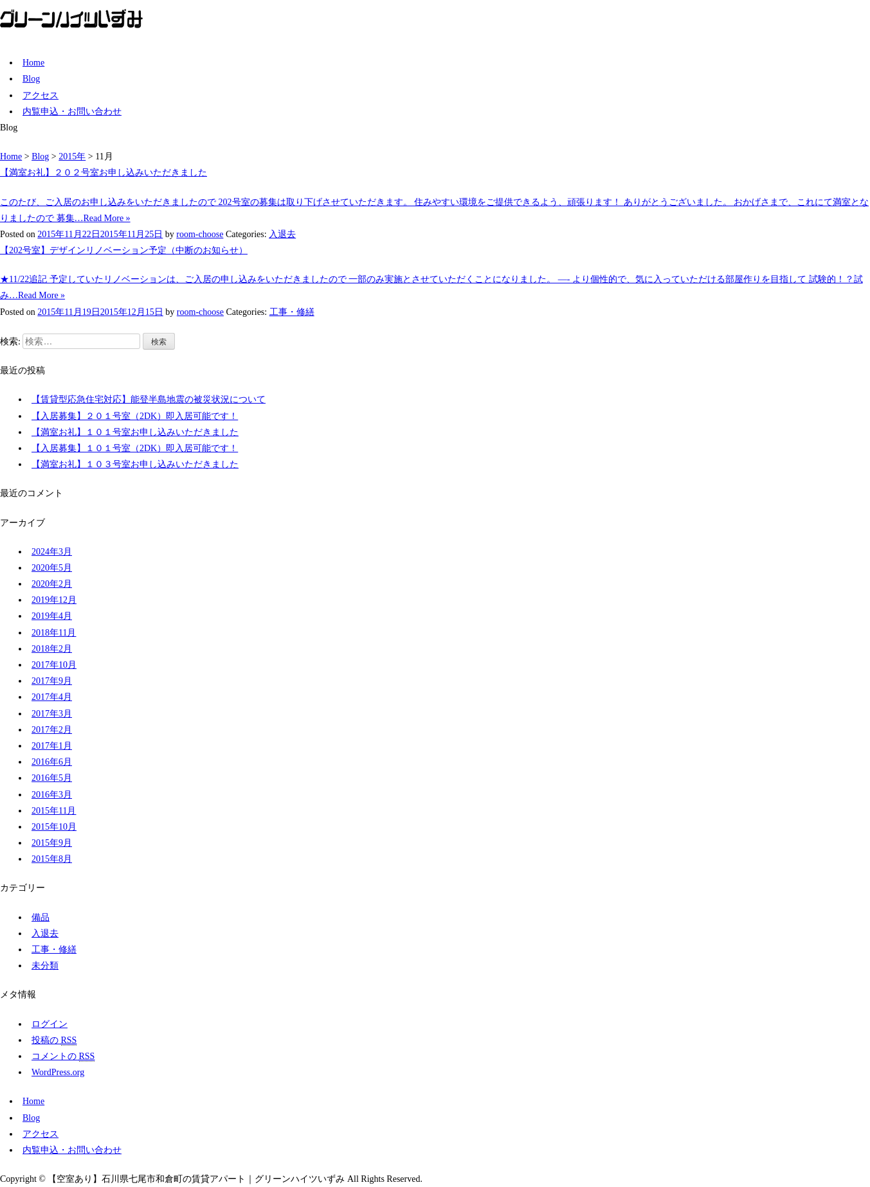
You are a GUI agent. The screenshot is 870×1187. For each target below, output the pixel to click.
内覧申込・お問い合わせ (72, 111)
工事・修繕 (291, 312)
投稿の (54, 1040)
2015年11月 (54, 811)
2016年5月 (52, 778)
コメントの (63, 1056)
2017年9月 (52, 681)
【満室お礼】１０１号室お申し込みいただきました (135, 432)
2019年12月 (54, 600)
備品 (41, 917)
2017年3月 (52, 713)
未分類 (45, 965)
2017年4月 (52, 697)
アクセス (41, 95)
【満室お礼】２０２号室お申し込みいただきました (103, 172)
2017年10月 (54, 665)
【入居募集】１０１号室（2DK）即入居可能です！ (135, 448)
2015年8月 (52, 859)
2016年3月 (52, 794)
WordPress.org (58, 1072)
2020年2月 (52, 584)
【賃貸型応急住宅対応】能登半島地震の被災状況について (149, 399)
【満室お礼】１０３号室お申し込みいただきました (135, 464)
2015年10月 (54, 827)
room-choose (199, 234)
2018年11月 (54, 633)
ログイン (50, 1024)
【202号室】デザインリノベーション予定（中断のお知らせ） (124, 250)
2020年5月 (52, 568)
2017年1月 (52, 746)
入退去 (282, 234)
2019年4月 (52, 616)
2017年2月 (52, 730)
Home (33, 62)
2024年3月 (52, 552)
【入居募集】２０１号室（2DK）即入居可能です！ (135, 416)
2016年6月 (52, 762)
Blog (31, 79)
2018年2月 (52, 649)
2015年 (72, 156)
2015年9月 (52, 843)
